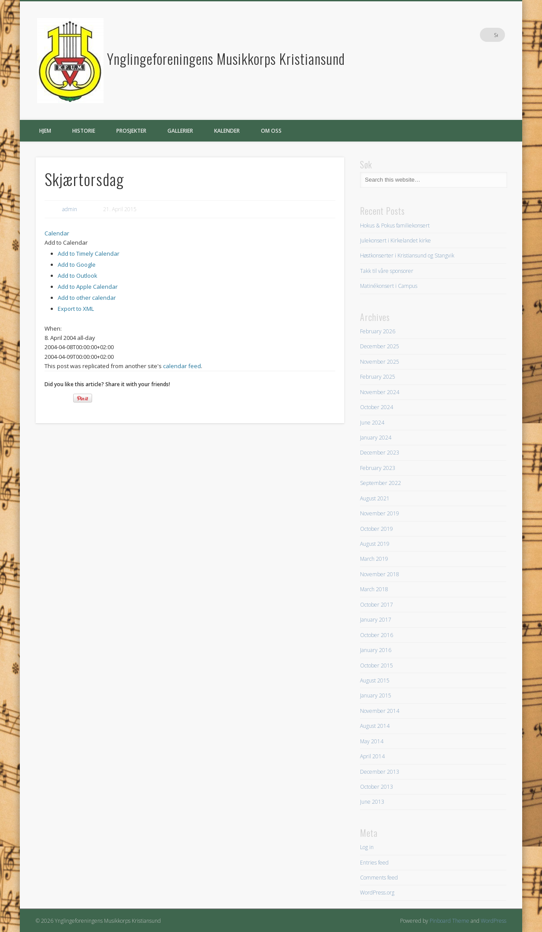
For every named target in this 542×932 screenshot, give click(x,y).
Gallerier (180, 130)
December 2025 (379, 346)
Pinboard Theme (449, 921)
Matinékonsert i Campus (388, 286)
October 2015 (376, 665)
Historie (83, 130)
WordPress (493, 921)
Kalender (227, 130)
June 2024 (372, 422)
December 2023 (379, 452)
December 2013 (379, 771)
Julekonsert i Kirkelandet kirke (395, 240)
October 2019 (376, 529)
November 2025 (379, 361)
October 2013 (376, 786)
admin (69, 209)
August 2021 (375, 498)
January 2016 (375, 650)
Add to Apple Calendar (88, 287)
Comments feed (379, 877)
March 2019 (374, 559)
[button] (66, 242)
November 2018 (379, 574)
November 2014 (379, 711)
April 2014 (372, 756)
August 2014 (375, 726)
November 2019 (379, 513)
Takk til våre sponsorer (386, 271)
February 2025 (377, 376)
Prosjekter (131, 130)
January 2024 (375, 437)
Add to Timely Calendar (88, 253)
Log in (367, 847)
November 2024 (379, 392)
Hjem (45, 130)
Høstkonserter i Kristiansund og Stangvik (407, 255)
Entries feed (374, 862)
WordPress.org (377, 892)
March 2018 (374, 589)
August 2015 (375, 680)
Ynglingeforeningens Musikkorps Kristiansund (226, 58)
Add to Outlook (77, 276)
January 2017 (375, 619)
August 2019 (375, 544)
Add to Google (77, 264)
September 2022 (380, 483)
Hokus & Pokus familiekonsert (395, 225)
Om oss (271, 130)
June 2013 (372, 801)
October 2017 (376, 604)
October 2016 (376, 635)
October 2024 (376, 407)
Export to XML (76, 309)
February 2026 (377, 331)
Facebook (480, 35)
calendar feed (182, 366)
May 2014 (371, 741)
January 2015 (375, 695)
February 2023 (377, 468)
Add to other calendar (87, 298)
